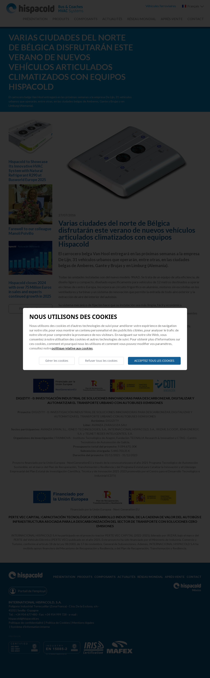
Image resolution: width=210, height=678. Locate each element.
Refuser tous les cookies (101, 361)
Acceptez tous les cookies (154, 361)
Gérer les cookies (56, 361)
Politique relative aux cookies (72, 348)
